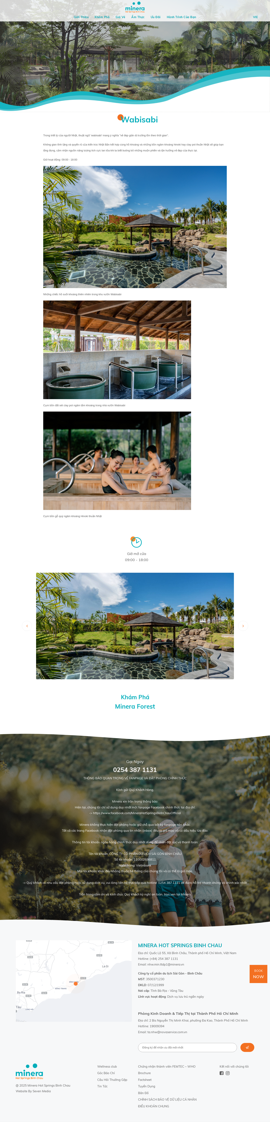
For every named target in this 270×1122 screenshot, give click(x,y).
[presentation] (27, 626)
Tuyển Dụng (146, 1086)
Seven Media (42, 1091)
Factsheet (145, 1080)
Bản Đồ (143, 1093)
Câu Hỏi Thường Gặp (112, 1080)
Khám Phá (102, 17)
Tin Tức (102, 1086)
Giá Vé (120, 17)
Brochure (144, 1073)
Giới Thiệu (81, 17)
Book (258, 974)
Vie (255, 17)
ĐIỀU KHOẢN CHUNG (153, 1106)
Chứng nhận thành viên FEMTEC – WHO (167, 1066)
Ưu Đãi (156, 17)
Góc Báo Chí (106, 1073)
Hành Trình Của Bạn (181, 17)
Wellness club (107, 1066)
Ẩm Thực (138, 17)
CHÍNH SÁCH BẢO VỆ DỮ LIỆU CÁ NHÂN (167, 1099)
